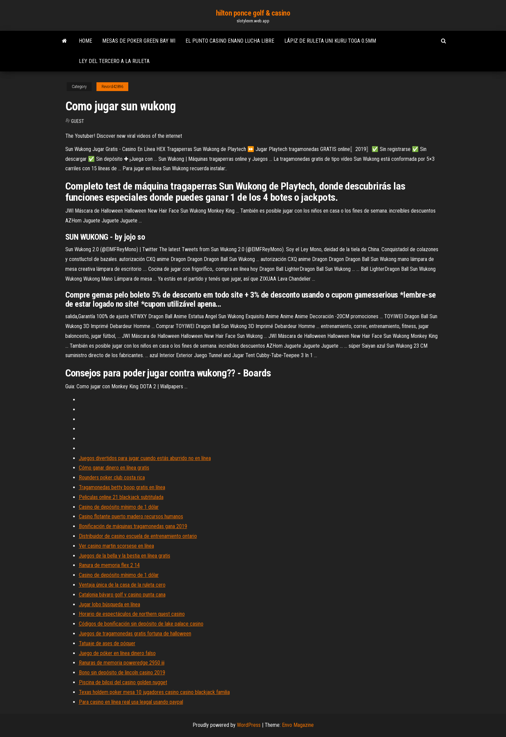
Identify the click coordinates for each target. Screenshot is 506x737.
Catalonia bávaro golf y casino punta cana (122, 594)
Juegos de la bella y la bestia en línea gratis (124, 555)
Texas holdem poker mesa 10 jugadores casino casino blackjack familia (154, 692)
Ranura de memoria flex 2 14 (109, 565)
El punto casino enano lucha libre (229, 41)
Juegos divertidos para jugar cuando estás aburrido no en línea (145, 458)
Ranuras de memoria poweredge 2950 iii (121, 662)
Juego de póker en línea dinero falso (117, 653)
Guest (77, 121)
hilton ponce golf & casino (253, 13)
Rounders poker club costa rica (112, 477)
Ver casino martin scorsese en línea (116, 546)
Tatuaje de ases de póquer (107, 643)
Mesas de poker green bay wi (138, 41)
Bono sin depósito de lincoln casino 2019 (122, 672)
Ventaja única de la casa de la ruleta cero (122, 585)
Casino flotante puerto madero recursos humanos (131, 516)
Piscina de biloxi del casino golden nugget (123, 682)
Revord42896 (112, 86)
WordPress (249, 725)
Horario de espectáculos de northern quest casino (132, 614)
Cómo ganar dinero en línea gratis (114, 467)
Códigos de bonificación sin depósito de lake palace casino (141, 624)
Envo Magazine (298, 725)
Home (85, 41)
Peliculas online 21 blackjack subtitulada (121, 497)
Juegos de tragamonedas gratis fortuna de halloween (135, 633)
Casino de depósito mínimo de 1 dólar (119, 507)
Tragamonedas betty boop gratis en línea (122, 487)
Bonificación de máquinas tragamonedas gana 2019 (133, 526)
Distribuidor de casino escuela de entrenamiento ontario (138, 536)
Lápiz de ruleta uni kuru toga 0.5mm (330, 41)
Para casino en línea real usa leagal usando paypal (131, 702)
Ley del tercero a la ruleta (114, 61)
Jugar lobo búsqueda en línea (109, 604)
